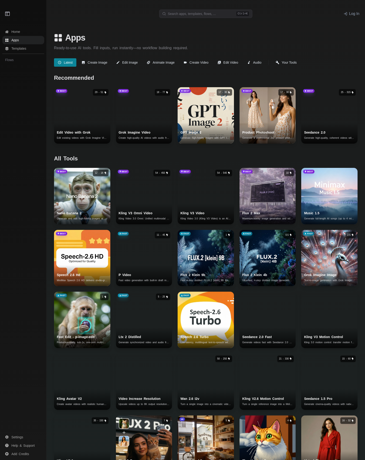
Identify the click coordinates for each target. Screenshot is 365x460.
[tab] (65, 62)
